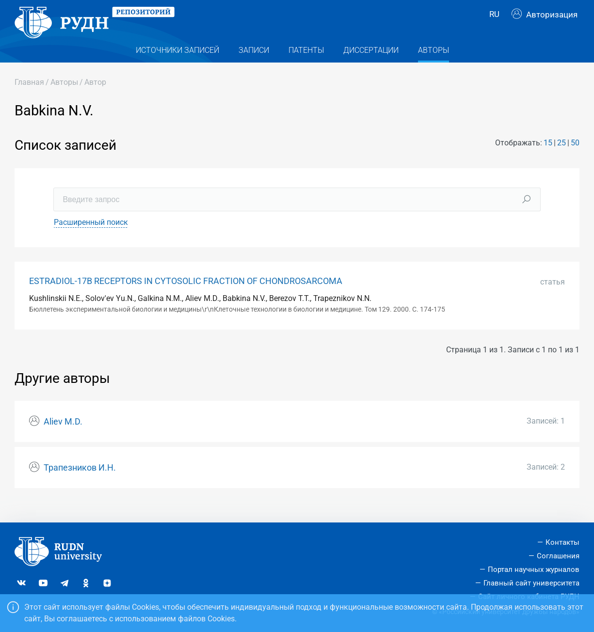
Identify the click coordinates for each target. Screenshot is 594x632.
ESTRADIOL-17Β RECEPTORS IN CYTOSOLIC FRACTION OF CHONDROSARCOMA (185, 296)
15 (548, 158)
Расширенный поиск (91, 237)
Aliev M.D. (63, 437)
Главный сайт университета (531, 583)
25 (561, 158)
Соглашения (558, 556)
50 (575, 158)
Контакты (562, 542)
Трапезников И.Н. (80, 483)
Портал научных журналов (533, 569)
